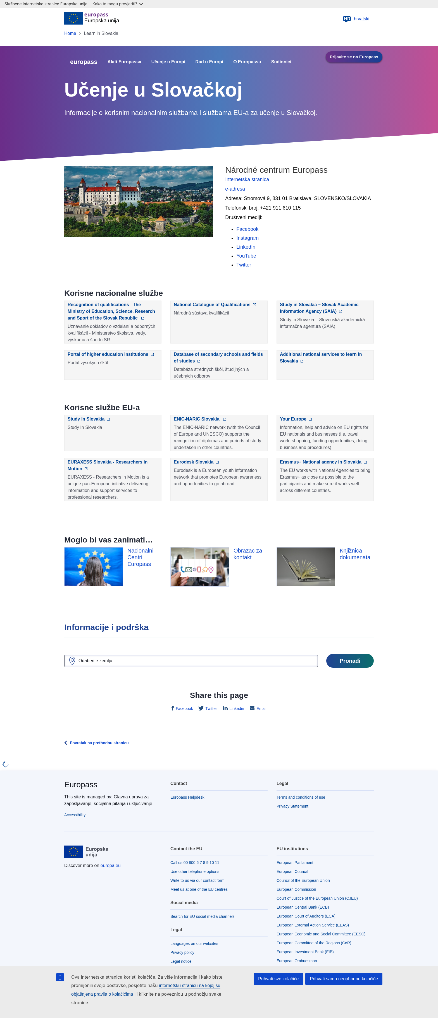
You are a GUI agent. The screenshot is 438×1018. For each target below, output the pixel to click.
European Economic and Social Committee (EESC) (321, 934)
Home (70, 33)
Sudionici (281, 62)
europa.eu (111, 865)
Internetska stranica (247, 179)
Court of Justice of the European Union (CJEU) (317, 898)
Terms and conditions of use (301, 797)
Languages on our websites (194, 943)
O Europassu (247, 62)
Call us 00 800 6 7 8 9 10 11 (194, 862)
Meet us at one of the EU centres (199, 889)
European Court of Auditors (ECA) (306, 916)
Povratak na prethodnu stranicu (99, 743)
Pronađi (350, 661)
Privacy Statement (292, 806)
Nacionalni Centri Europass (140, 557)
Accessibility (74, 815)
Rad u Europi (209, 62)
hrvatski (356, 19)
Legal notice (181, 961)
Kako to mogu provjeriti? (117, 3)
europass (83, 61)
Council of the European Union (303, 880)
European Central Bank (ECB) (303, 907)
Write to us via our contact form (197, 880)
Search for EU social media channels (202, 916)
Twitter (210, 708)
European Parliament (295, 862)
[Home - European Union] (91, 19)
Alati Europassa (124, 62)
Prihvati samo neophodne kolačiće (344, 978)
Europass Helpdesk (187, 797)
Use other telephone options (194, 871)
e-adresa (235, 189)
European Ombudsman (297, 961)
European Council (292, 871)
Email (261, 708)
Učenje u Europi (168, 62)
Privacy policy (182, 952)
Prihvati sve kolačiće (278, 978)
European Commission (296, 889)
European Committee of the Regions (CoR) (314, 943)
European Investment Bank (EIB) (305, 952)
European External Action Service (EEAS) (313, 925)
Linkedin (236, 708)
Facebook (184, 708)
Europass (80, 784)
